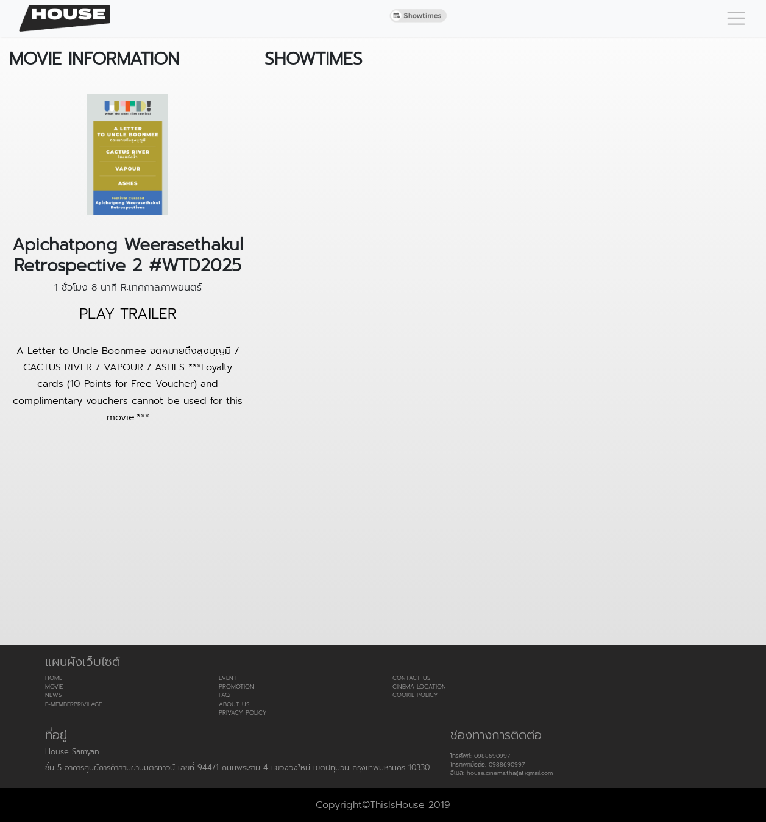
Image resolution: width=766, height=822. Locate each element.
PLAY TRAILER (128, 314)
